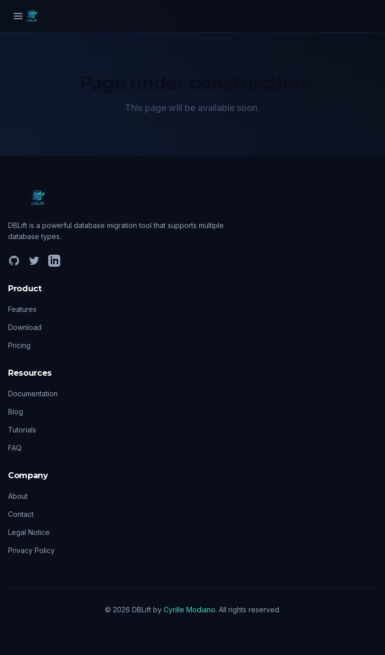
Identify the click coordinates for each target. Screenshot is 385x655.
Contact (21, 514)
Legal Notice (29, 532)
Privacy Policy (31, 550)
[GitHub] (14, 261)
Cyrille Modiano (189, 609)
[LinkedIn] (54, 261)
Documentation (33, 393)
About (18, 496)
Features (22, 309)
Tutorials (22, 429)
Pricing (19, 345)
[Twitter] (34, 261)
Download (25, 327)
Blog (15, 411)
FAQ (15, 448)
